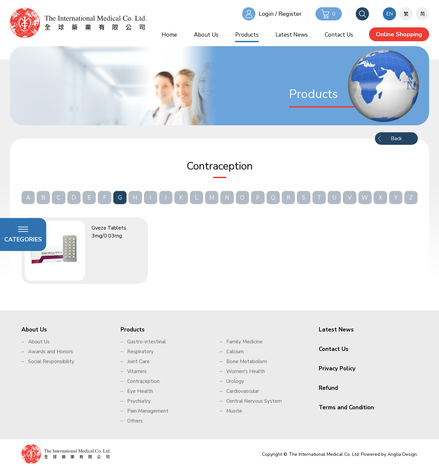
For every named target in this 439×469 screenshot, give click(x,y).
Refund (328, 388)
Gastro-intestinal (146, 341)
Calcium (235, 351)
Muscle (234, 411)
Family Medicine (244, 341)
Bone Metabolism (246, 361)
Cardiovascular (242, 391)
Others (135, 421)
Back (396, 138)
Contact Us (339, 35)
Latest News (291, 35)
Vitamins (137, 371)
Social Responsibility (51, 361)
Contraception (143, 381)
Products (247, 35)
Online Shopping (399, 34)
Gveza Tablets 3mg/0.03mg (108, 231)
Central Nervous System (254, 401)
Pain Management (147, 411)
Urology (235, 381)
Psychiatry (139, 401)
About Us (206, 35)
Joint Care (138, 361)
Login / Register (280, 14)
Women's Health (245, 371)
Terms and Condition (346, 407)
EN (389, 14)
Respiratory (140, 351)
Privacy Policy (337, 368)
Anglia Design (402, 454)
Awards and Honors (50, 351)
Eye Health (140, 391)
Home (169, 35)
